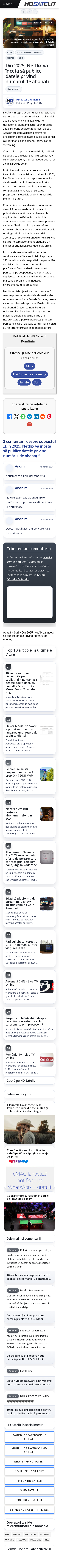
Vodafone (35, 1539)
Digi (7, 1534)
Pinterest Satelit (30, 1500)
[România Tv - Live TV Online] (46, 1060)
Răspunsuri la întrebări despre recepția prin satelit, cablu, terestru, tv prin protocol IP (26, 1021)
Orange (9, 1539)
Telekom (22, 1539)
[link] (29, 687)
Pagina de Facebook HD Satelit (29, 1437)
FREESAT (17, 1534)
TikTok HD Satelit (29, 1481)
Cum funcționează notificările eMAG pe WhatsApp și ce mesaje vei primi (27, 1153)
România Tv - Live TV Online (20, 1056)
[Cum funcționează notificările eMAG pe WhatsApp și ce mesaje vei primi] (29, 1174)
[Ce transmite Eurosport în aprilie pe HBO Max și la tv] (29, 1216)
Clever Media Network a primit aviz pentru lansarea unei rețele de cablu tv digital (21, 730)
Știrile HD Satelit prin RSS (29, 1509)
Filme (9, 52)
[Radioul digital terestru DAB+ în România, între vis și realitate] (46, 947)
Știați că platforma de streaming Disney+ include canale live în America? (21, 903)
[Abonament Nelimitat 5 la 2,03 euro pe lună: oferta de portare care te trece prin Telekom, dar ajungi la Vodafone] (46, 857)
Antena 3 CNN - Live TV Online (22, 982)
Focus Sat (30, 1534)
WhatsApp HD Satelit (29, 1461)
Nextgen (44, 1534)
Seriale (10, 58)
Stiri (21, 58)
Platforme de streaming (29, 52)
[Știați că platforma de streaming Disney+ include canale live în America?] (46, 904)
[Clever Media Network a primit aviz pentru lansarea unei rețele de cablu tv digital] (46, 731)
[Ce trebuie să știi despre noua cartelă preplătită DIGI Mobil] (46, 774)
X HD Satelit (29, 1490)
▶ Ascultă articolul (43, 22)
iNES (47, 1539)
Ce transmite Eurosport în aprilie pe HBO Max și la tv (28, 1197)
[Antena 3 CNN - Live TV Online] (46, 987)
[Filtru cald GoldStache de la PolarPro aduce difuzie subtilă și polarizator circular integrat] (29, 1129)
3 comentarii (14, 89)
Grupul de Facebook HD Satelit (29, 1450)
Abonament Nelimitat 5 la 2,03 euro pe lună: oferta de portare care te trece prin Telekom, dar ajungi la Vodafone (21, 858)
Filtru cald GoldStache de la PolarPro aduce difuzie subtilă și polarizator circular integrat (27, 1108)
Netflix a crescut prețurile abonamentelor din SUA (19, 813)
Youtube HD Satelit (29, 1471)
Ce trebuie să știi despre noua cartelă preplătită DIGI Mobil (20, 772)
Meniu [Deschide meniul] (9, 4)
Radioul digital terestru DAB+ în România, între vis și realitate (21, 945)
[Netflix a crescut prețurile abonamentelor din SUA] (46, 814)
